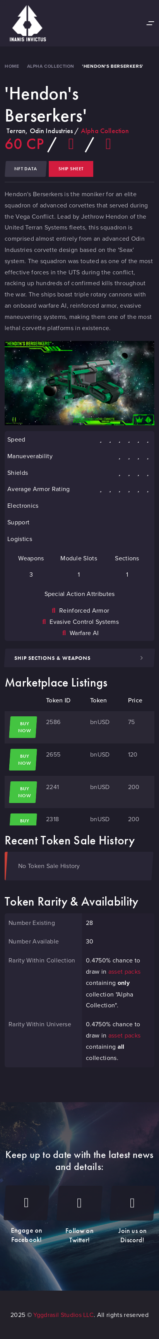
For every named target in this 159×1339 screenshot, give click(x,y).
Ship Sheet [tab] (71, 169)
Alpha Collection (51, 66)
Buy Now (22, 727)
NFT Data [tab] (25, 169)
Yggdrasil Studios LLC (63, 1314)
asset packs (124, 971)
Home (12, 66)
